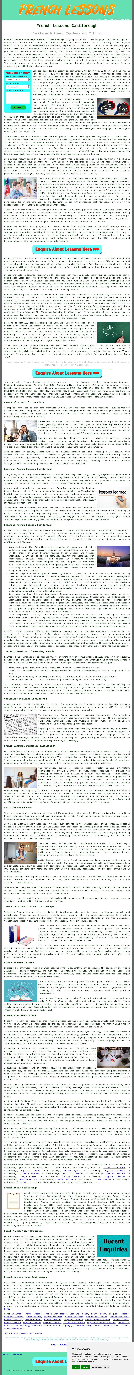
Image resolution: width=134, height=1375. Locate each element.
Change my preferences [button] (100, 1367)
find (13, 1283)
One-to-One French (96, 1317)
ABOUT (105, 19)
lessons (67, 1168)
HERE (25, 1182)
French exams (60, 1129)
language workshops (61, 790)
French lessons (32, 382)
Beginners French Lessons (27, 1314)
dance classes (65, 1179)
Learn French (98, 1314)
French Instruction (56, 1314)
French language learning (115, 898)
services (93, 1182)
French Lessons (16, 1354)
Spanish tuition (28, 1179)
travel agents (72, 1171)
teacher (121, 83)
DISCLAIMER (124, 19)
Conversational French (97, 1320)
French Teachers (53, 1317)
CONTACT (113, 19)
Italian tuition (102, 1179)
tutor (107, 71)
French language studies (55, 1202)
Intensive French (41, 1326)
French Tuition (12, 1323)
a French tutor (117, 1165)
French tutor (69, 1223)
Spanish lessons (115, 1174)
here (6, 1309)
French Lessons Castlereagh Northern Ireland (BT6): (34, 40)
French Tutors (121, 1320)
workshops (50, 768)
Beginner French (32, 1323)
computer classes (115, 1176)
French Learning (13, 1320)
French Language (62, 1326)
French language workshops (76, 751)
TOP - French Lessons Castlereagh (23, 1333)
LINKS (98, 19)
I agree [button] (76, 1367)
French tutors (97, 391)
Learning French (79, 1314)
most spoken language (46, 671)
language (99, 40)
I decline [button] (85, 1367)
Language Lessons (119, 1314)
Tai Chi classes (73, 1174)
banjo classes (29, 1176)
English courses (30, 1171)
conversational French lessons (21, 1266)
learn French (109, 926)
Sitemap (6, 1354)
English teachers (115, 1171)
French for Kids (119, 1317)
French (100, 63)
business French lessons (37, 1217)
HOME (91, 19)
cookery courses (30, 1174)
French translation (114, 1168)
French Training (74, 1317)
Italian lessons (71, 1176)
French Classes (33, 1320)
